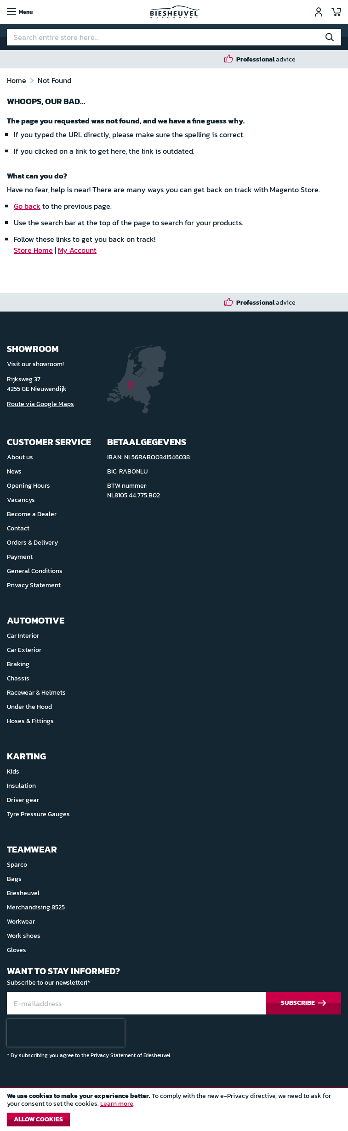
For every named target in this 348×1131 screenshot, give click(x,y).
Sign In (318, 12)
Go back (27, 206)
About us (20, 457)
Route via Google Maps (40, 404)
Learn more (116, 1104)
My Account (77, 250)
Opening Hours (28, 485)
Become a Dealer (32, 514)
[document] (174, 1111)
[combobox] (174, 37)
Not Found (54, 80)
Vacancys (21, 500)
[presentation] (66, 1033)
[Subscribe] (303, 1003)
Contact (18, 528)
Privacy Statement (34, 585)
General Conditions (35, 571)
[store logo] (174, 12)
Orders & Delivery (32, 542)
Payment (20, 557)
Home (17, 80)
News (14, 471)
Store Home (33, 250)
